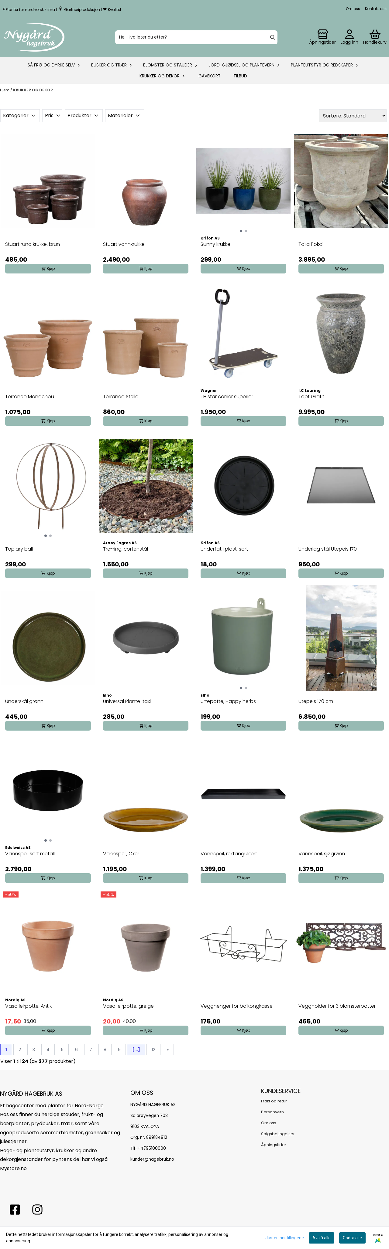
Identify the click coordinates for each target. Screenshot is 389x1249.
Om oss (353, 8)
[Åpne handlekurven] (375, 37)
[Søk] (196, 37)
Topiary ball (19, 548)
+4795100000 (152, 1148)
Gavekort (209, 76)
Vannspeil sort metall (30, 853)
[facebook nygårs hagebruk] (15, 1210)
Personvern (272, 1112)
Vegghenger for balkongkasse (237, 1006)
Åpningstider (273, 1144)
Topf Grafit (311, 396)
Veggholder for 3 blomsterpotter (337, 1006)
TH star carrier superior (227, 396)
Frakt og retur (274, 1101)
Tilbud (240, 76)
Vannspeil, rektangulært (229, 853)
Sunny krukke (215, 244)
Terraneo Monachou (29, 396)
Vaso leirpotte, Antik (28, 1006)
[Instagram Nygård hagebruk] (37, 1210)
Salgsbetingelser (278, 1133)
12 (153, 1050)
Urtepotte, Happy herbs (228, 701)
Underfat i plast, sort (224, 548)
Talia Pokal (310, 244)
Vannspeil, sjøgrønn (321, 853)
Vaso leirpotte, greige (128, 1006)
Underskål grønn (24, 701)
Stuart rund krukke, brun (32, 244)
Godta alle (352, 1237)
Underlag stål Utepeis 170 (327, 548)
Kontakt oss (376, 8)
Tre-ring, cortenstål (125, 548)
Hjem (5, 90)
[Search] (272, 37)
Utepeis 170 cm (315, 701)
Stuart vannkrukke (124, 244)
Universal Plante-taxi (127, 701)
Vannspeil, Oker (121, 853)
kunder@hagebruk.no (152, 1159)
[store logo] (34, 37)
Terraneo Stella (121, 396)
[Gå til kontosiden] (322, 37)
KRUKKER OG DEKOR (33, 90)
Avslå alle (321, 1237)
